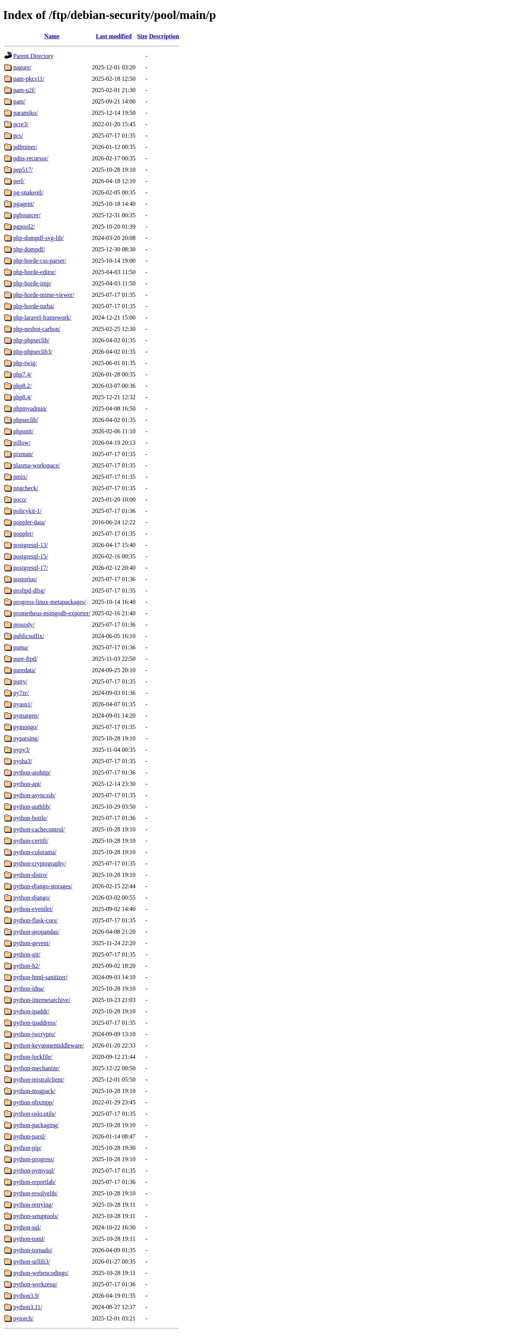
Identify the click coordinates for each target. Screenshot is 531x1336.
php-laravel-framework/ (42, 317)
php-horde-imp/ (32, 283)
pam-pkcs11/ (28, 78)
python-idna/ (28, 988)
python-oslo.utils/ (34, 1113)
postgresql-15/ (30, 556)
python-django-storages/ (42, 886)
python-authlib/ (32, 806)
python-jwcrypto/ (34, 1034)
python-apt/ (27, 784)
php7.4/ (22, 374)
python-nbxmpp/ (33, 1102)
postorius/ (25, 579)
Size (142, 36)
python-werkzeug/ (35, 1284)
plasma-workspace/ (36, 465)
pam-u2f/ (24, 90)
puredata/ (24, 670)
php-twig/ (25, 363)
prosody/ (23, 624)
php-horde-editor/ (34, 272)
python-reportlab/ (34, 1182)
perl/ (18, 181)
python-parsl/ (29, 1136)
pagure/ (22, 67)
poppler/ (23, 533)
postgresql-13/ (30, 545)
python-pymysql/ (34, 1170)
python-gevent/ (31, 943)
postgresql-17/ (30, 568)
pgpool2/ (24, 226)
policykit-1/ (27, 511)
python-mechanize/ (36, 1068)
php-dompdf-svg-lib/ (38, 238)
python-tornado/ (32, 1250)
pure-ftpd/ (25, 658)
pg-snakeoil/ (28, 192)
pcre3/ (20, 124)
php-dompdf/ (29, 249)
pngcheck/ (25, 488)
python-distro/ (30, 875)
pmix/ (20, 477)
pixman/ (23, 454)
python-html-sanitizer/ (40, 977)
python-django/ (31, 897)
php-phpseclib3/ (32, 351)
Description (164, 36)
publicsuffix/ (28, 636)
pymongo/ (25, 727)
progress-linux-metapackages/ (49, 602)
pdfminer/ (25, 147)
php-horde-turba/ (33, 306)
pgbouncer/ (27, 215)
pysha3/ (22, 761)
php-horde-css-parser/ (39, 260)
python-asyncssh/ (34, 795)
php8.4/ (22, 397)
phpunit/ (23, 431)
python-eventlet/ (33, 909)
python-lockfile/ (32, 1057)
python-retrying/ (33, 1204)
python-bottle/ (30, 818)
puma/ (20, 647)
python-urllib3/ (31, 1261)
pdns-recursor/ (30, 158)
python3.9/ (26, 1295)
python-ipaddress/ (35, 1022)
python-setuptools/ (35, 1216)
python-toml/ (29, 1239)
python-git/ (26, 954)
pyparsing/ (26, 738)
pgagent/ (23, 204)
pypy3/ (21, 749)
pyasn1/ (22, 704)
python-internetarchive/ (41, 1000)
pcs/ (18, 135)
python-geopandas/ (36, 931)
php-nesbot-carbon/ (36, 329)
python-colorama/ (34, 852)
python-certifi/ (30, 840)
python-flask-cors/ (35, 920)
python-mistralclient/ (38, 1079)
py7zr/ (21, 693)
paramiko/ (25, 113)
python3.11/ (27, 1307)
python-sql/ (27, 1227)
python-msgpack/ (34, 1091)
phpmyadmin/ (30, 408)
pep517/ (23, 169)
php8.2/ (22, 386)
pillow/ (21, 442)
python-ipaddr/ (31, 1011)
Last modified (114, 36)
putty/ (20, 681)
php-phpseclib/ (31, 340)
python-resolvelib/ (35, 1193)
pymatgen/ (26, 715)
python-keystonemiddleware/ (48, 1045)
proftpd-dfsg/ (29, 590)
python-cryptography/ (39, 863)
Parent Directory (33, 56)
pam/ (19, 101)
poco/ (20, 499)
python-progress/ (33, 1159)
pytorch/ (23, 1318)
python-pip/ (27, 1148)
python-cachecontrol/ (39, 829)
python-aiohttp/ (32, 772)
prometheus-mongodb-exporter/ (52, 613)
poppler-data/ (29, 522)
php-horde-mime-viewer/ (43, 295)
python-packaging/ (36, 1125)
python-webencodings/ (41, 1273)
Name (52, 36)
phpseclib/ (25, 420)
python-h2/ (26, 966)
